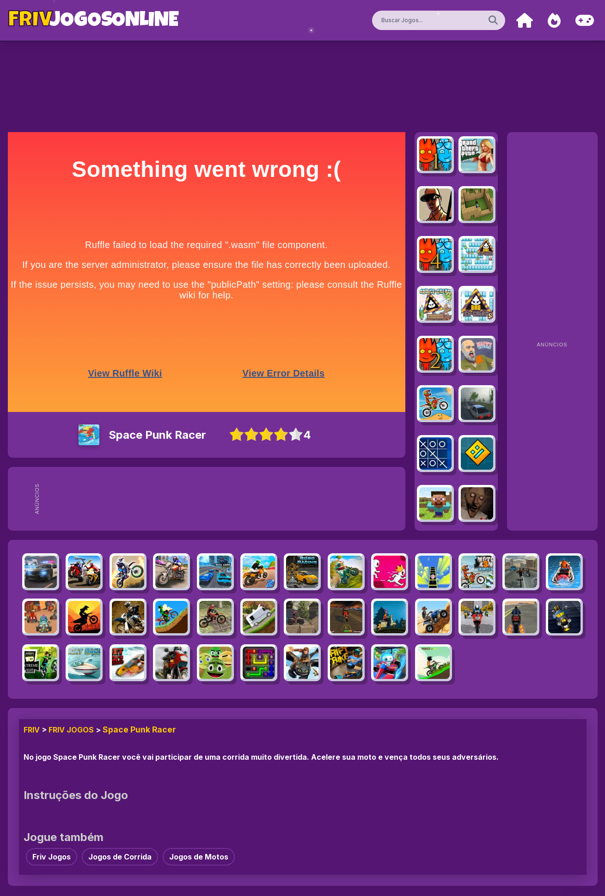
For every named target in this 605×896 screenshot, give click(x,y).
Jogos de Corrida (120, 856)
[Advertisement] (223, 499)
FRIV (32, 729)
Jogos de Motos (198, 856)
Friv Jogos (71, 729)
